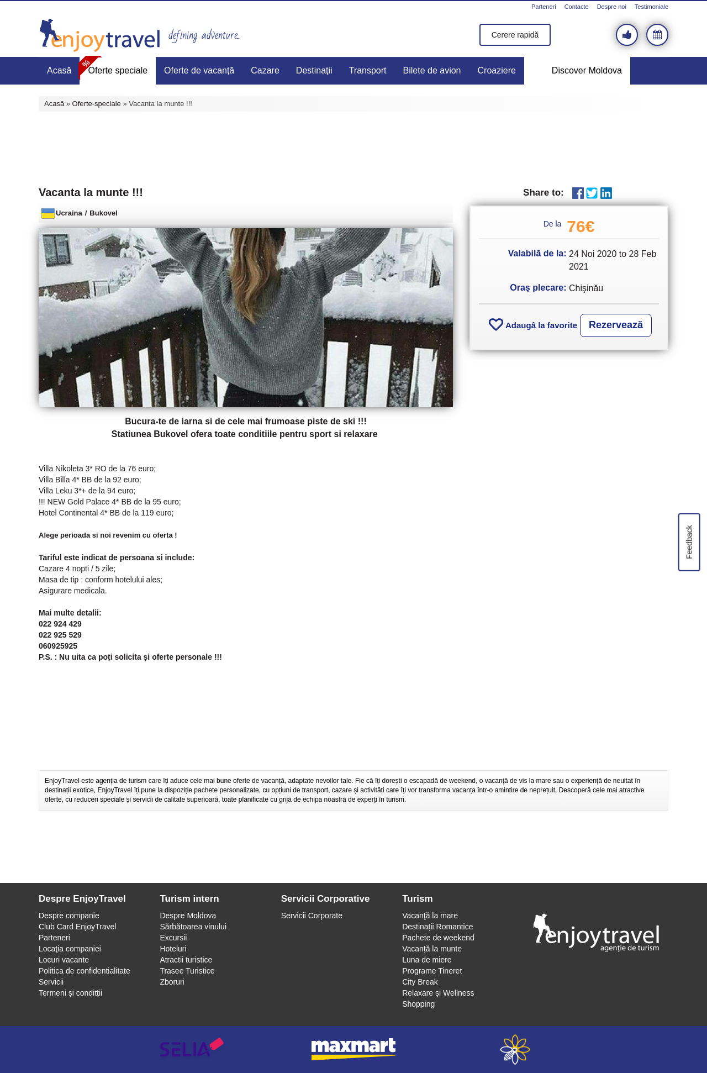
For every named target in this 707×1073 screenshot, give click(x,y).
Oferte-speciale (96, 103)
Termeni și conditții (70, 992)
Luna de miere (427, 959)
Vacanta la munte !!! (91, 192)
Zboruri (172, 981)
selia (192, 1049)
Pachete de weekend (438, 937)
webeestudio (515, 1049)
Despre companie (69, 915)
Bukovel (103, 213)
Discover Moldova (587, 70)
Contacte (576, 6)
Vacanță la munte (432, 948)
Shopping (418, 1004)
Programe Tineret (432, 970)
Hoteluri (173, 948)
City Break (420, 981)
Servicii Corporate (311, 915)
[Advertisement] (353, 147)
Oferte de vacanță (199, 70)
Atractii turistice (186, 959)
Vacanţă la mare (430, 915)
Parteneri (543, 6)
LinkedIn (606, 193)
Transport (368, 70)
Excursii (173, 937)
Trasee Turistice (187, 970)
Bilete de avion (432, 70)
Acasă (59, 70)
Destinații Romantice (437, 926)
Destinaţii (314, 70)
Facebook (578, 193)
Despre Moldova (188, 915)
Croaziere (497, 70)
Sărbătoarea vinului (193, 926)
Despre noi (611, 6)
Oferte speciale (117, 70)
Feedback (688, 542)
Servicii (51, 981)
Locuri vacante (64, 959)
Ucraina (69, 213)
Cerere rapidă (515, 34)
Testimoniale (651, 6)
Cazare (265, 70)
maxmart (353, 1049)
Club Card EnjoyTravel (77, 926)
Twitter (592, 193)
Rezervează (616, 324)
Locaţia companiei (70, 948)
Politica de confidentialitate (84, 970)
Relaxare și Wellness (438, 992)
